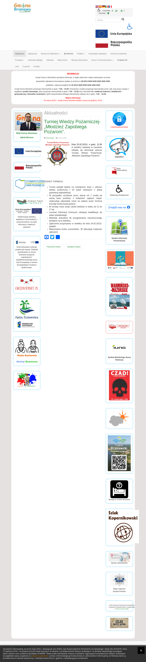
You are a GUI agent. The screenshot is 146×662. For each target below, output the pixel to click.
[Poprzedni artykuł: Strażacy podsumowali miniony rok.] (53, 246)
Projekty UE (122, 60)
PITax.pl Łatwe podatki (122, 609)
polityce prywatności (40, 656)
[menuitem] (112, 11)
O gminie (26, 66)
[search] (108, 20)
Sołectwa (50, 60)
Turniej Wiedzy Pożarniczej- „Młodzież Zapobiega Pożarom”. (72, 126)
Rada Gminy (62, 60)
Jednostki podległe (35, 60)
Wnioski (68, 54)
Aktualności (19, 54)
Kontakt (36, 66)
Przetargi (19, 60)
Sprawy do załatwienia (50, 54)
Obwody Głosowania (79, 60)
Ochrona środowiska (118, 54)
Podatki (81, 54)
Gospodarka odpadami (98, 54)
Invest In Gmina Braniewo (102, 60)
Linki (17, 66)
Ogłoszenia (32, 54)
